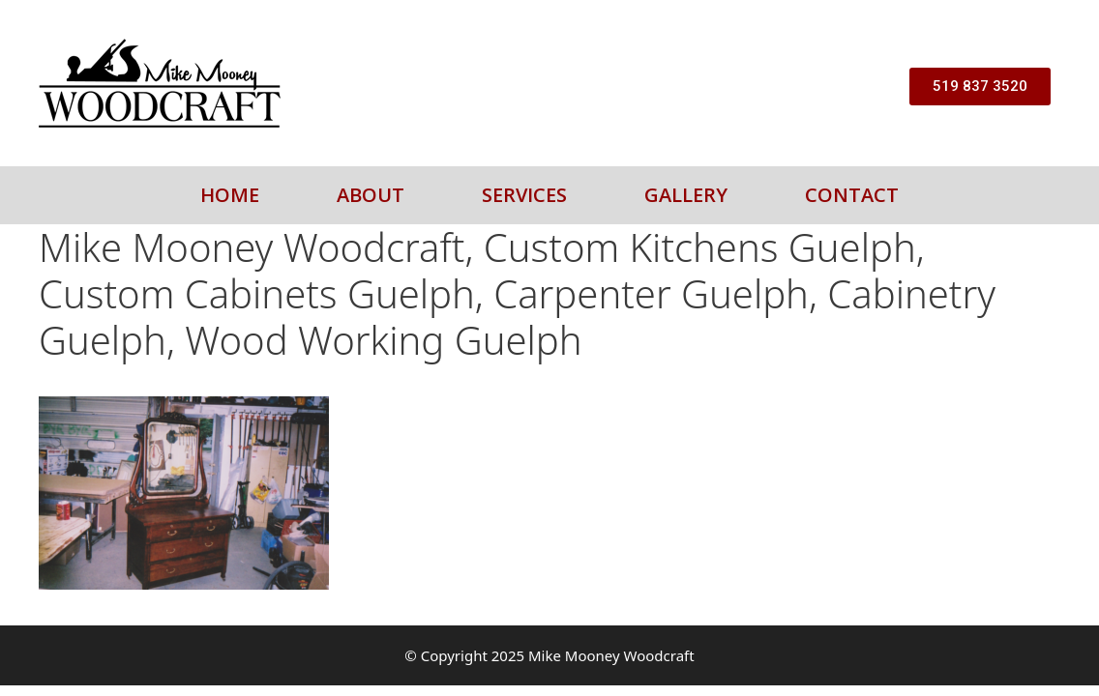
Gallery (686, 195)
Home (229, 195)
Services (524, 195)
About (370, 195)
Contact (852, 195)
